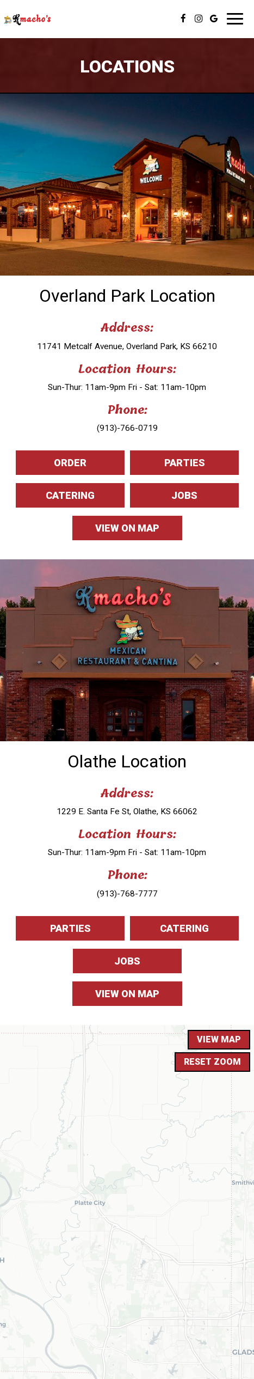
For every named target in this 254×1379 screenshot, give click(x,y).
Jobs (163, 498)
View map (219, 1039)
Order (51, 465)
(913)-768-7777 (127, 894)
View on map (115, 530)
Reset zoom (212, 1062)
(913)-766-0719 (127, 428)
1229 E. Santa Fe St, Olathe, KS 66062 (127, 811)
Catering (55, 498)
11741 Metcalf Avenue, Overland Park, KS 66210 (127, 346)
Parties (167, 465)
